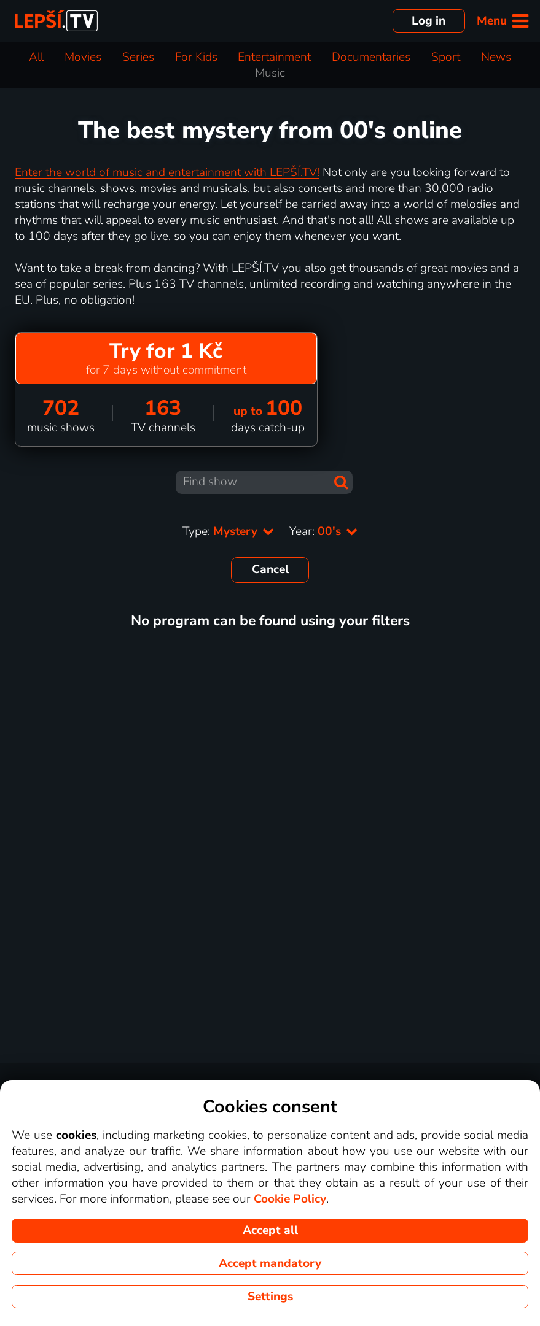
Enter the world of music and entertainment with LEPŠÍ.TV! (167, 172)
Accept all (270, 1230)
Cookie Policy (290, 1199)
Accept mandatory (270, 1263)
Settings (270, 1297)
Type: (228, 531)
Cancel (270, 569)
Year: (323, 531)
